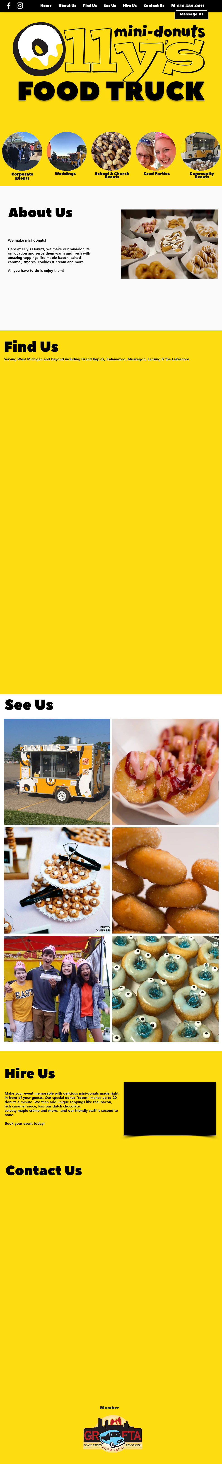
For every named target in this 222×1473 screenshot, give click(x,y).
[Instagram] (20, 5)
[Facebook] (9, 5)
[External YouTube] (170, 1108)
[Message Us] (191, 14)
